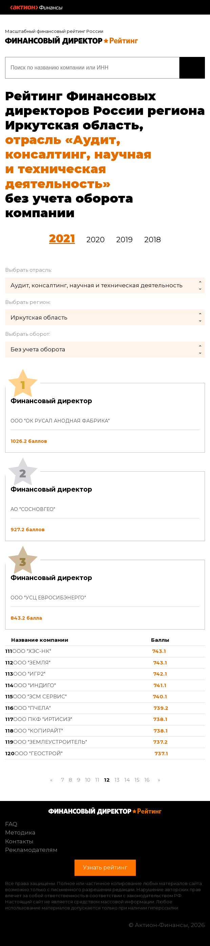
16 (146, 780)
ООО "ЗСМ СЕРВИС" (40, 696)
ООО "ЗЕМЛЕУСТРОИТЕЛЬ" (50, 742)
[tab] (105, 506)
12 (107, 780)
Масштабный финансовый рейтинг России (54, 31)
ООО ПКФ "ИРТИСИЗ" (42, 719)
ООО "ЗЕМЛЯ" (31, 662)
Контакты (19, 841)
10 (87, 780)
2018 (152, 239)
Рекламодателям (31, 849)
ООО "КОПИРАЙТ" (38, 730)
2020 (95, 239)
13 (117, 780)
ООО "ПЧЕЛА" (32, 708)
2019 (124, 239)
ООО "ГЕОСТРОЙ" (39, 753)
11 (97, 780)
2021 (62, 238)
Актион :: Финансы (36, 7)
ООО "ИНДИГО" (35, 685)
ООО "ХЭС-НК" (31, 651)
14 (127, 780)
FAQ (11, 824)
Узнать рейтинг (192, 68)
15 (137, 780)
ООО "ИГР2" (29, 674)
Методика (20, 832)
